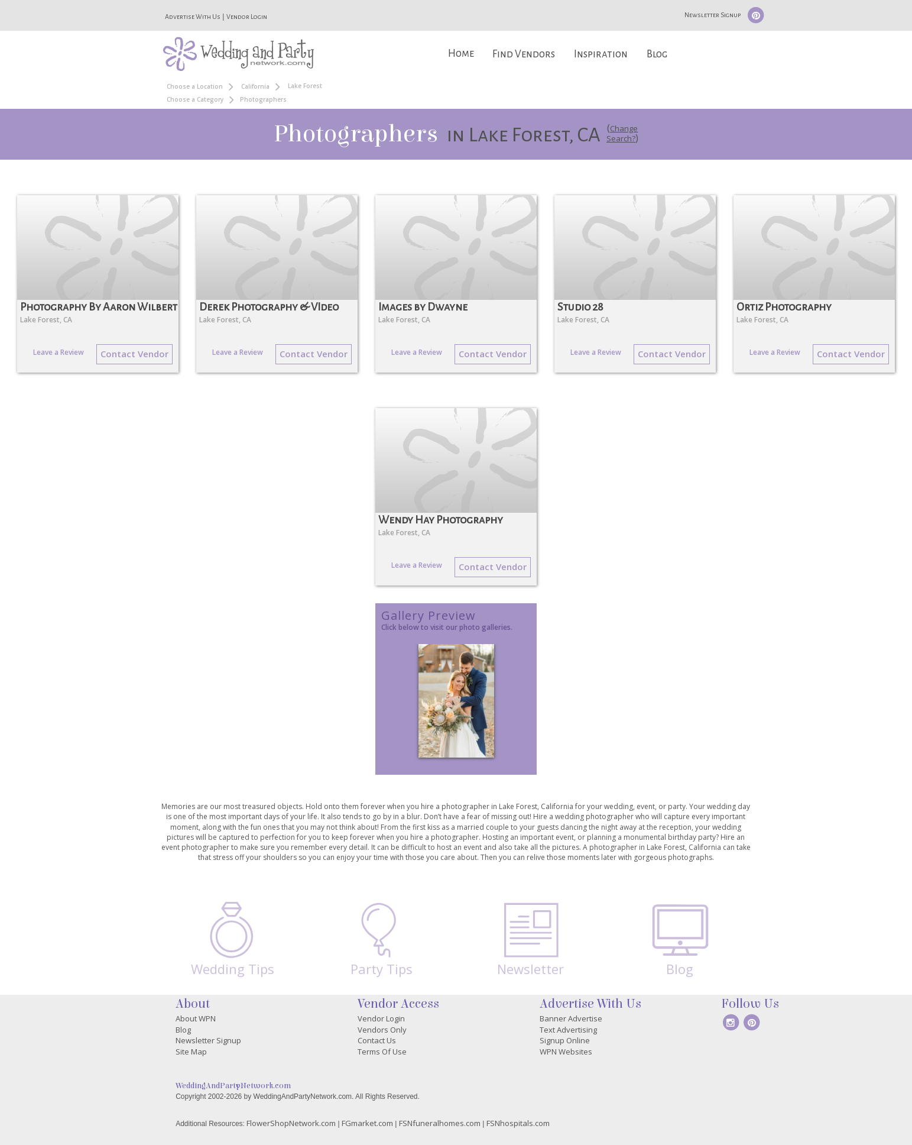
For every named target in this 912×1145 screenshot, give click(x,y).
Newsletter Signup (712, 14)
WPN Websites (566, 1051)
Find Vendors (523, 54)
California (255, 86)
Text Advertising (568, 1029)
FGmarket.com (367, 1123)
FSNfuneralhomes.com (440, 1123)
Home (461, 53)
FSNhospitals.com (518, 1123)
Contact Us (377, 1040)
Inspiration (601, 54)
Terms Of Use (382, 1051)
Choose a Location (195, 86)
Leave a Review (58, 352)
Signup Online (565, 1040)
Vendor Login (246, 16)
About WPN (196, 1018)
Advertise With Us (192, 16)
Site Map (191, 1051)
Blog (657, 54)
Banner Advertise (571, 1018)
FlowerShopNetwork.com (291, 1123)
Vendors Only (382, 1029)
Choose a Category (195, 99)
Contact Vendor (134, 354)
